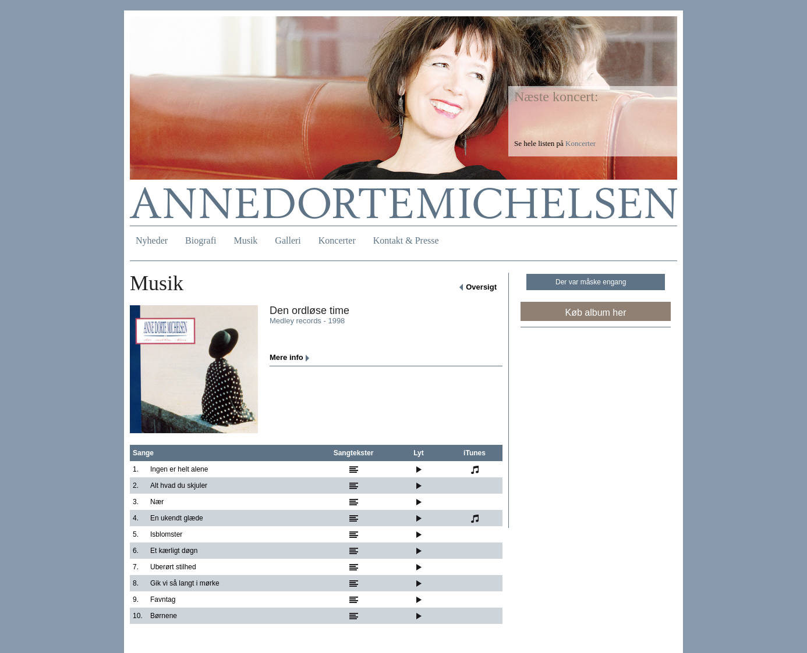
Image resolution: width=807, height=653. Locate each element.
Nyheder (152, 240)
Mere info (286, 357)
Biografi (200, 240)
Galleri (287, 240)
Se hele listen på (555, 143)
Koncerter (337, 240)
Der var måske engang (590, 282)
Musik (245, 240)
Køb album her (596, 312)
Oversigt (481, 287)
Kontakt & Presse (406, 240)
